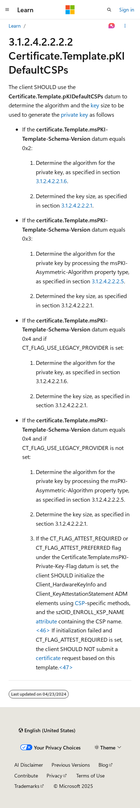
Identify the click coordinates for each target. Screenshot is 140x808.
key (95, 105)
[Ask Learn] (112, 26)
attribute (46, 621)
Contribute (26, 775)
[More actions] (125, 26)
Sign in (126, 9)
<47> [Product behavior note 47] (66, 667)
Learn (15, 25)
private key (74, 114)
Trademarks (26, 786)
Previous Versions (71, 764)
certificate (48, 657)
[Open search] (109, 9)
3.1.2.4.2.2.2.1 (76, 205)
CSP (80, 603)
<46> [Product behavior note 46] (43, 630)
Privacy (54, 775)
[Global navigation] (7, 9)
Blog (103, 764)
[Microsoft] (70, 9)
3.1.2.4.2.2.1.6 (51, 181)
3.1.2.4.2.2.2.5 (108, 281)
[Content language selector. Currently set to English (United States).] (47, 730)
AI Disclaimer (28, 764)
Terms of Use (90, 775)
